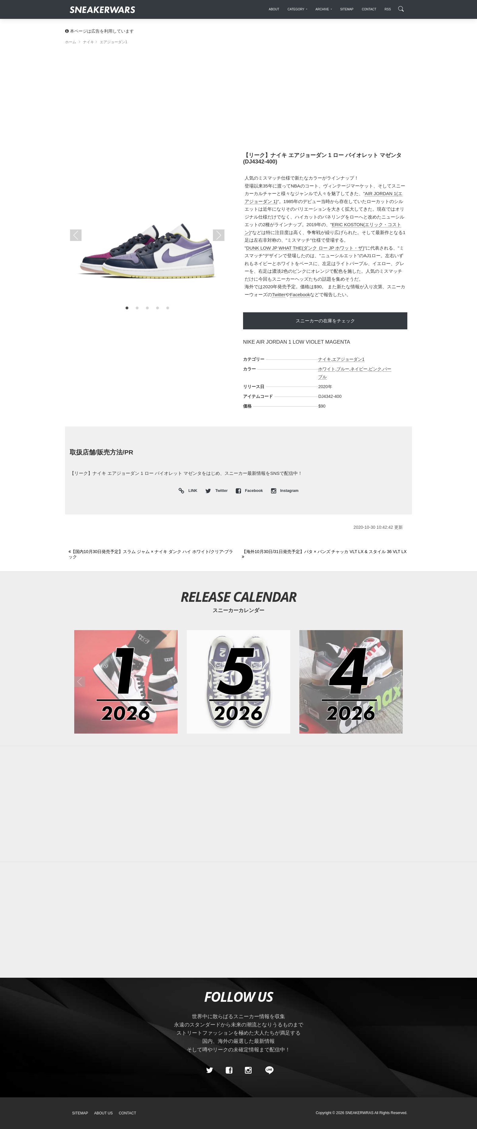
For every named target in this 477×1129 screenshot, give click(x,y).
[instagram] (248, 1070)
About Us (103, 1113)
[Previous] (151, 554)
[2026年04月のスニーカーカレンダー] (351, 682)
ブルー (342, 368)
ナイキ (324, 359)
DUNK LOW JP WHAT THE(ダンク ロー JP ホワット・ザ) (305, 248)
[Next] (325, 554)
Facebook (300, 294)
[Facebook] (229, 1070)
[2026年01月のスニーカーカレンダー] (126, 682)
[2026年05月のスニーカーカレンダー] (238, 682)
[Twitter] (209, 1070)
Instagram (285, 491)
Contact (127, 1113)
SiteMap (80, 1113)
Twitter (278, 294)
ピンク (375, 368)
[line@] (267, 1070)
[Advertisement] (238, 100)
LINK (191, 491)
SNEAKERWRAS (359, 1113)
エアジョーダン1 (348, 359)
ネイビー (358, 368)
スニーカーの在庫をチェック (325, 320)
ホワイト (326, 368)
